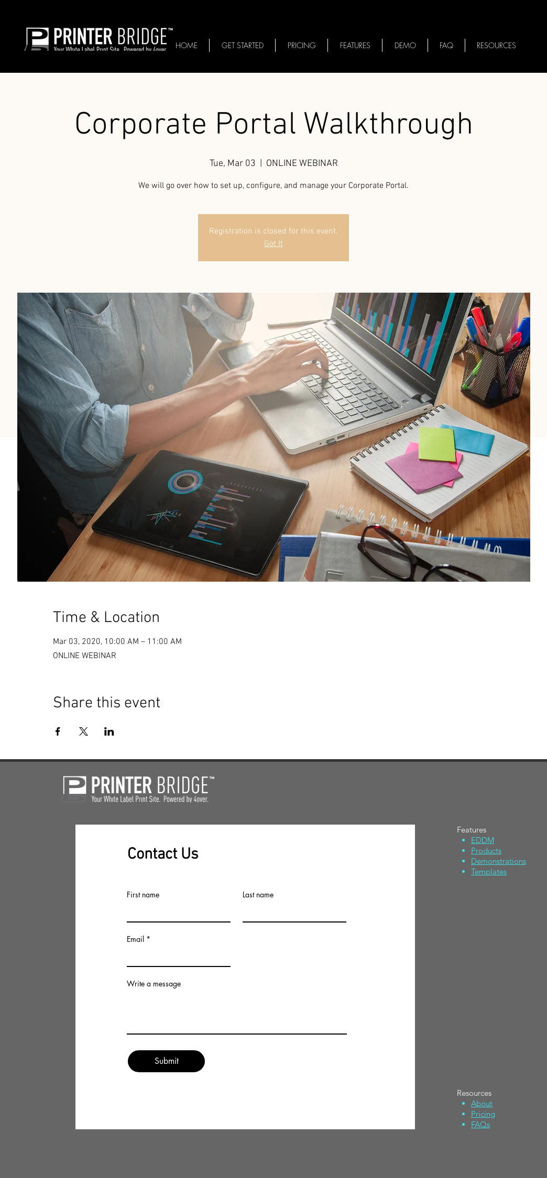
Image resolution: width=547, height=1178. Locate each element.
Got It (273, 244)
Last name (258, 894)
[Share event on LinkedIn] (109, 731)
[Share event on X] (84, 731)
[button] (496, 45)
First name (143, 894)
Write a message (154, 983)
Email (135, 939)
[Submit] (166, 1061)
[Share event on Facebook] (58, 731)
